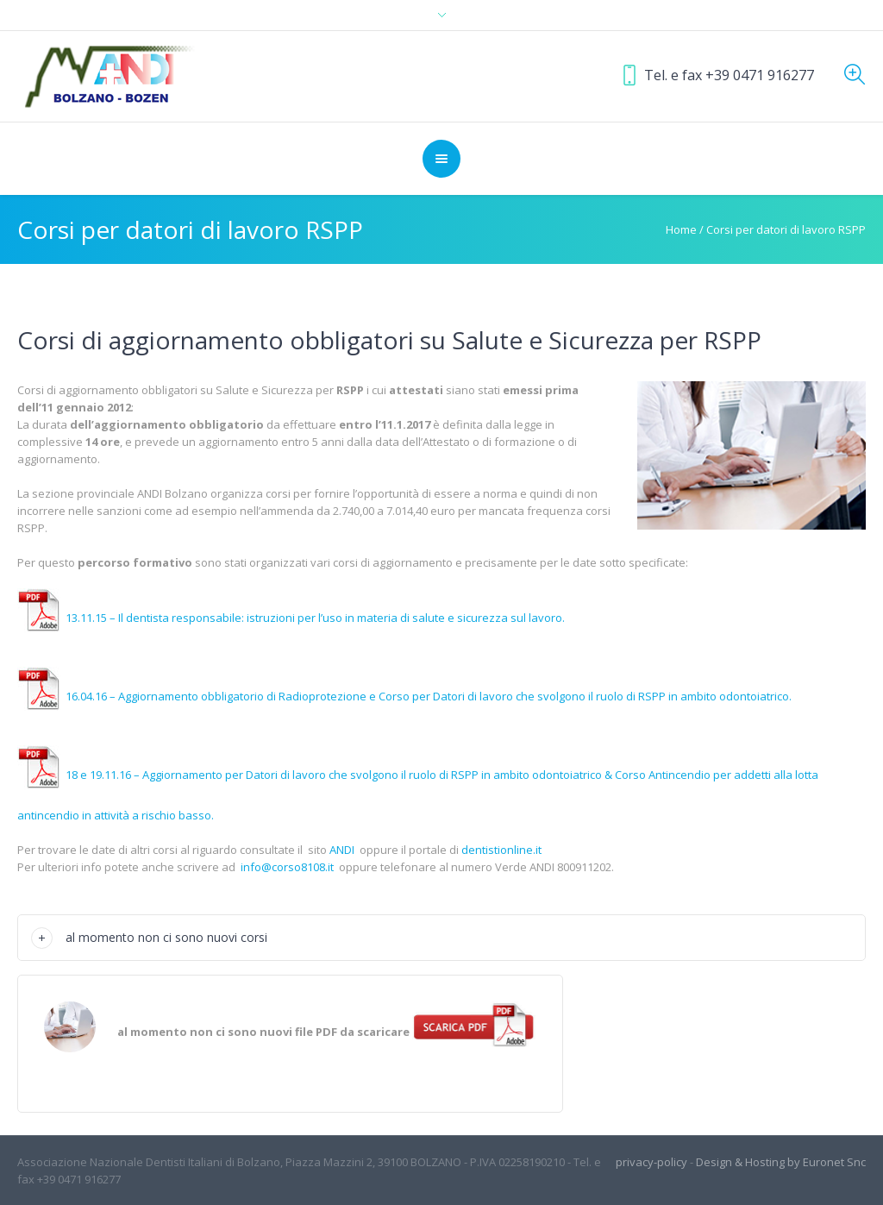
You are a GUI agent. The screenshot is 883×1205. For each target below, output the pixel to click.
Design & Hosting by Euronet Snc (781, 1162)
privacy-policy (651, 1162)
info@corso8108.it (287, 867)
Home (681, 229)
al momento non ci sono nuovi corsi (166, 937)
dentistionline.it (501, 849)
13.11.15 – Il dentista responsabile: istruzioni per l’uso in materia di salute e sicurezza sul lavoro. (291, 617)
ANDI (341, 849)
